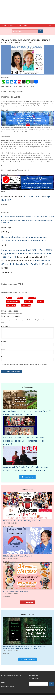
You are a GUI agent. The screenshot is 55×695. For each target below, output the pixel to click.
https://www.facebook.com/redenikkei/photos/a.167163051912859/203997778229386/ (28, 216)
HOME (3, 683)
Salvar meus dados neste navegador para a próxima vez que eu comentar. (25, 364)
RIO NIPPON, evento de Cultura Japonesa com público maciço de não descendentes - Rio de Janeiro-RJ (24, 440)
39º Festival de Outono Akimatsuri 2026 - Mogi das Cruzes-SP (22, 521)
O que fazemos (34, 678)
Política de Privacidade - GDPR (11, 675)
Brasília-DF (32, 298)
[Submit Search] (40, 31)
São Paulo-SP (11, 305)
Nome (3, 341)
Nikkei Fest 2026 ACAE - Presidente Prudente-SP (17, 556)
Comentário (5, 326)
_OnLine (9, 298)
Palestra (41, 302)
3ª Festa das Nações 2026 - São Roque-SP (16, 591)
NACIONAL (28, 302)
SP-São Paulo (26, 305)
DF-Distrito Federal (12, 302)
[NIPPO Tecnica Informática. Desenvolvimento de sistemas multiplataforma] (27, 189)
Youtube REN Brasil (31, 196)
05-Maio (20, 298)
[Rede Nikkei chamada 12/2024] (27, 125)
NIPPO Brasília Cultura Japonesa (17, 25)
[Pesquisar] (51, 684)
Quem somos (33, 675)
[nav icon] (50, 25)
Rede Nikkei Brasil (7, 686)
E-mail (3, 349)
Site (2, 356)
